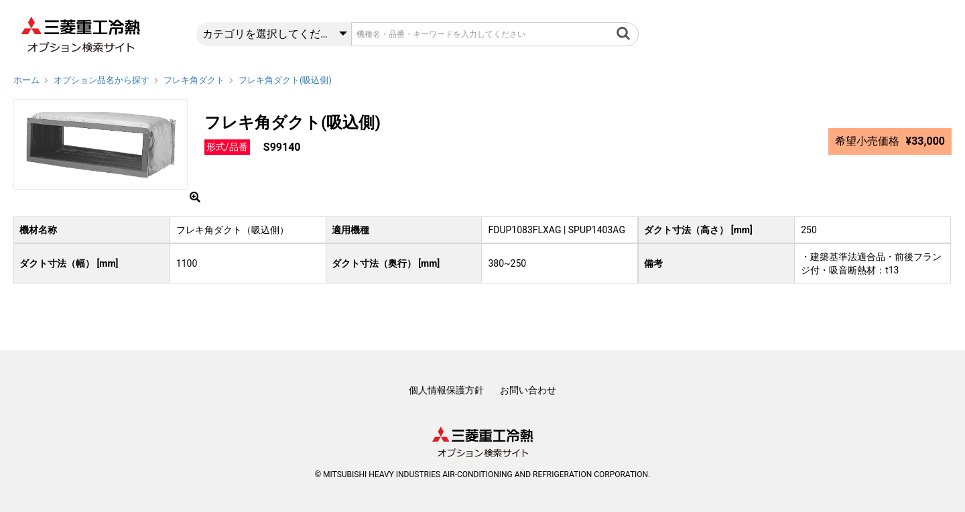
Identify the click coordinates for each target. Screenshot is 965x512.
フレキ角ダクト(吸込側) (285, 80)
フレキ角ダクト (194, 80)
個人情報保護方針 (446, 390)
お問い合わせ (528, 390)
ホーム (26, 80)
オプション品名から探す (101, 80)
